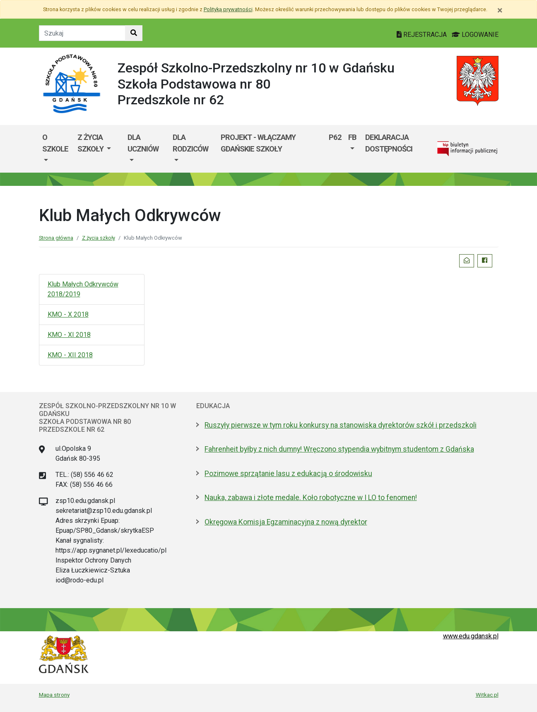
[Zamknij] (500, 10)
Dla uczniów (143, 143)
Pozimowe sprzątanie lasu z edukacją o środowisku (288, 473)
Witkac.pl (487, 694)
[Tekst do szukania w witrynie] (82, 33)
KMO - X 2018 (68, 314)
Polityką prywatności (228, 9)
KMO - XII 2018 (70, 355)
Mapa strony (54, 694)
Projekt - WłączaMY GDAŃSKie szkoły (258, 143)
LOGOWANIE (475, 34)
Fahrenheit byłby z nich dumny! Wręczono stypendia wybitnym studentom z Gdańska (339, 449)
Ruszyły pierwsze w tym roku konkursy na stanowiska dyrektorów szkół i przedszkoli (341, 425)
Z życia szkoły (91, 143)
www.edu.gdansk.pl (470, 636)
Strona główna (56, 238)
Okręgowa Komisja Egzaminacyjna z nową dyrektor (286, 522)
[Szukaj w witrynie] (133, 33)
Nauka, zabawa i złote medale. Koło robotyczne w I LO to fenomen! (311, 497)
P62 (335, 137)
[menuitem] (56, 148)
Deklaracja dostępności (388, 143)
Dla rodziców (190, 143)
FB (352, 137)
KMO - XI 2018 (69, 335)
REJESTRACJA (422, 34)
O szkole (55, 143)
